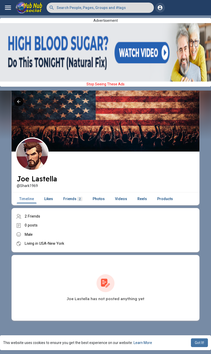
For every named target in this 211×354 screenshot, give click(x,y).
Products (165, 199)
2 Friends (32, 216)
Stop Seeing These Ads (105, 84)
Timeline (26, 199)
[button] (100, 8)
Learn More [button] (143, 343)
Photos (99, 199)
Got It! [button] (199, 343)
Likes (48, 199)
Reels (142, 199)
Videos (121, 199)
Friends (72, 199)
